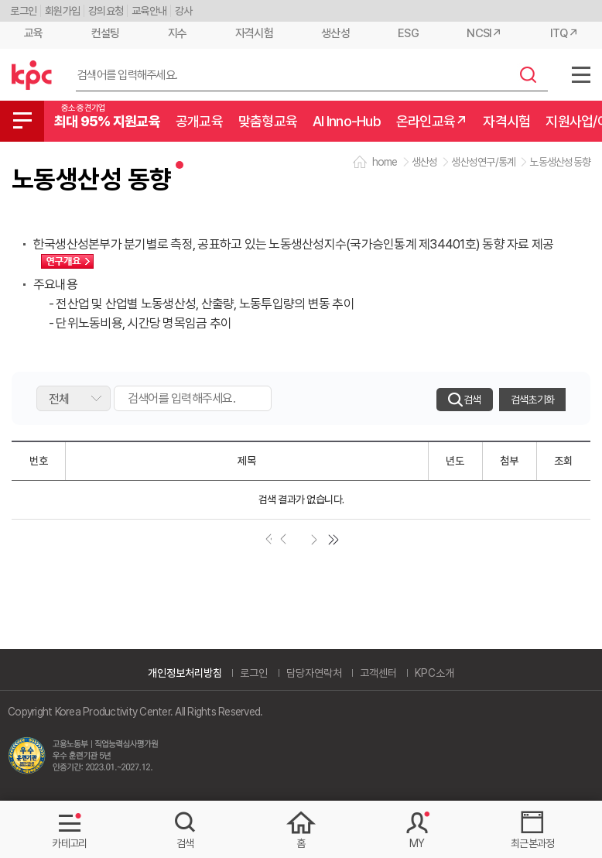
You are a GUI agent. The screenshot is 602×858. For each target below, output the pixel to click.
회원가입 (62, 11)
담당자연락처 (314, 673)
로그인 (23, 11)
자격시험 (254, 33)
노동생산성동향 (559, 162)
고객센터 (378, 673)
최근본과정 (532, 843)
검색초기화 (532, 399)
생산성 (335, 33)
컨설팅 (105, 33)
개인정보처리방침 (185, 673)
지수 (177, 33)
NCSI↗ (484, 33)
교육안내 (149, 11)
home (385, 162)
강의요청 (105, 11)
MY (417, 843)
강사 (184, 11)
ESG (408, 33)
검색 (528, 74)
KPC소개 (434, 673)
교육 (33, 33)
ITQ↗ (564, 33)
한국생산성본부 (32, 75)
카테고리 (69, 843)
